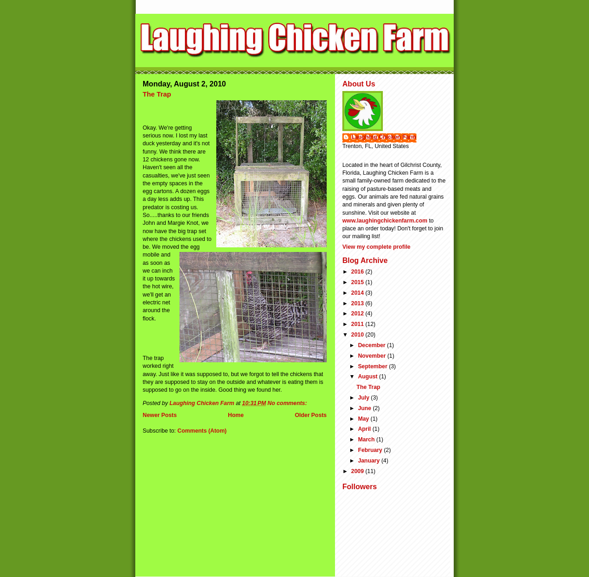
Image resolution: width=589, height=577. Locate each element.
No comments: (287, 403)
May (364, 419)
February (371, 450)
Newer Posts (160, 415)
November (372, 356)
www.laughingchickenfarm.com (384, 220)
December (372, 345)
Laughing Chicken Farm (384, 137)
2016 (358, 272)
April (365, 429)
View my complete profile (376, 247)
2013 (358, 303)
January (369, 460)
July (364, 397)
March (367, 439)
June (365, 408)
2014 (358, 293)
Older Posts (311, 415)
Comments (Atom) (201, 431)
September (373, 366)
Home (235, 415)
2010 (358, 334)
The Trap (157, 94)
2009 (358, 471)
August (368, 376)
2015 (358, 282)
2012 (358, 313)
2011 (358, 324)
